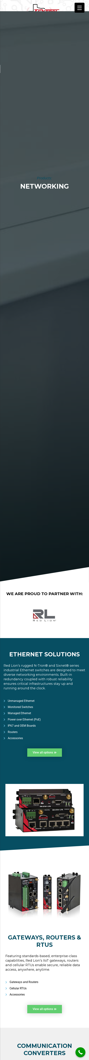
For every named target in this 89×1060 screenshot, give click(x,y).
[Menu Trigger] (79, 8)
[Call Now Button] (80, 1052)
